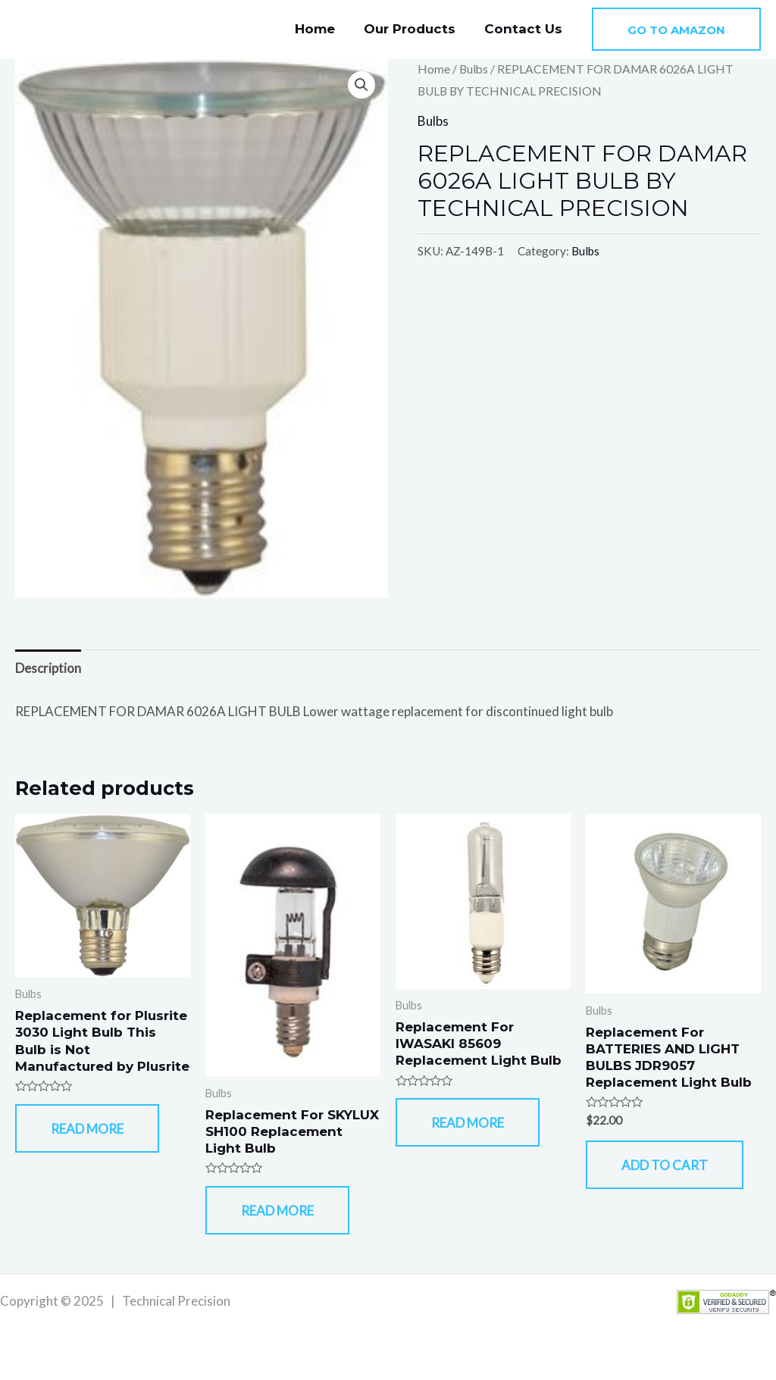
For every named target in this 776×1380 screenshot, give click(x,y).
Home (322, 28)
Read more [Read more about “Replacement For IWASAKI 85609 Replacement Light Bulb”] (467, 1123)
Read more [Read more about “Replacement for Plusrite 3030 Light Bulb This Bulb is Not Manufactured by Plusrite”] (87, 1129)
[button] (676, 29)
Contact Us (525, 28)
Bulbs (473, 69)
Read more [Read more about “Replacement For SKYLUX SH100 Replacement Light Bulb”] (277, 1211)
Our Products (414, 28)
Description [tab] (48, 668)
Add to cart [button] (664, 1165)
